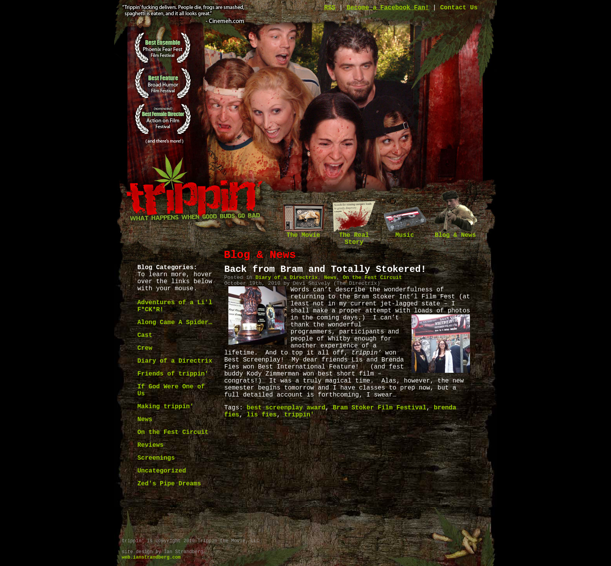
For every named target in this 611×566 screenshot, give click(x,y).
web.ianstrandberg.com (151, 557)
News (145, 419)
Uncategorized (162, 470)
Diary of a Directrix (175, 361)
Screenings (156, 458)
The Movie (303, 233)
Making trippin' (166, 406)
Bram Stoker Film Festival (379, 407)
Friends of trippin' (173, 373)
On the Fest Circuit (173, 432)
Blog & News (455, 233)
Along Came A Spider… (175, 322)
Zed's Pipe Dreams (169, 483)
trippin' (299, 414)
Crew (145, 348)
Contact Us (458, 7)
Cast (145, 335)
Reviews (151, 445)
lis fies (262, 414)
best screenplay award (286, 407)
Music (404, 233)
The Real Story (354, 236)
